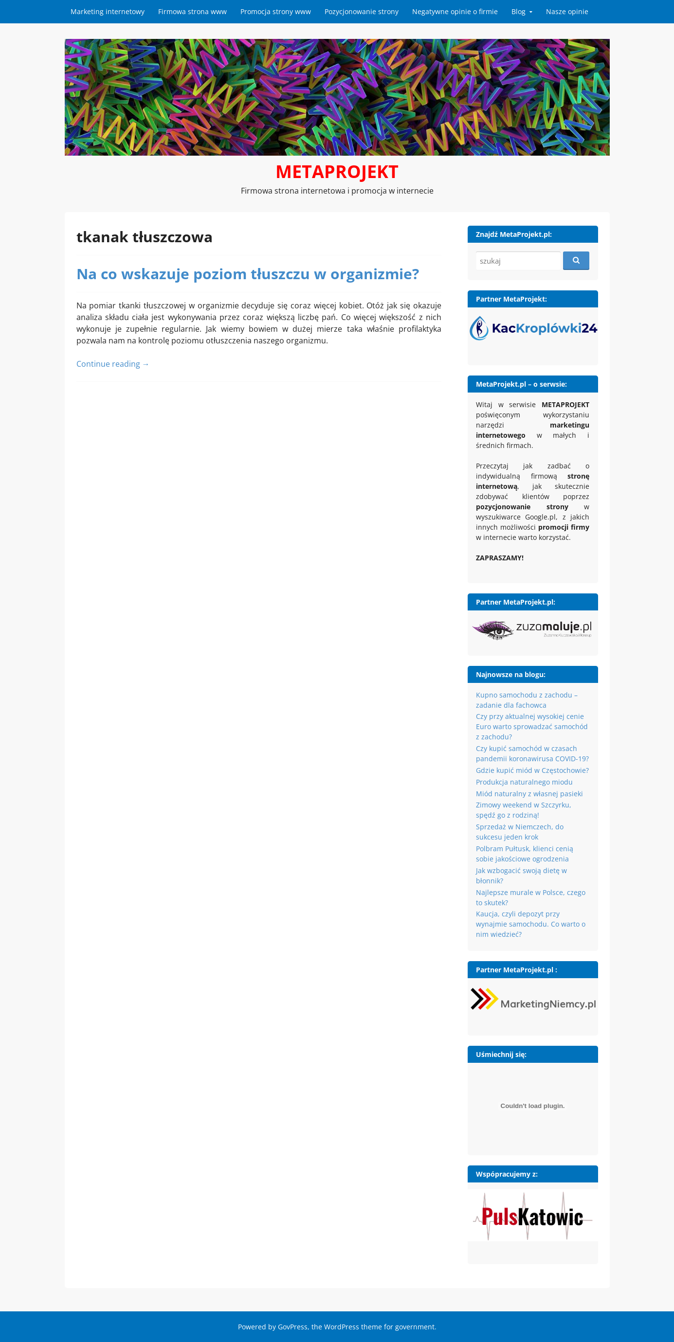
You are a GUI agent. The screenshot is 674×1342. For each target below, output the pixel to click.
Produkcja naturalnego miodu (524, 782)
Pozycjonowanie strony (362, 11)
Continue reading (113, 363)
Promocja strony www (275, 11)
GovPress (293, 1326)
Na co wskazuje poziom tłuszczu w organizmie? (247, 274)
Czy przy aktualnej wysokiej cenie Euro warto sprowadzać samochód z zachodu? (532, 726)
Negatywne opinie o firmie (455, 11)
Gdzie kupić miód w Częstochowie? (532, 770)
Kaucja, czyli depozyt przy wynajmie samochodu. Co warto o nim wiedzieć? (530, 924)
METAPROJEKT (337, 171)
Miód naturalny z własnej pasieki (529, 793)
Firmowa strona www (192, 11)
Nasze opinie (567, 11)
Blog (518, 11)
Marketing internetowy (108, 11)
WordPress (341, 1326)
